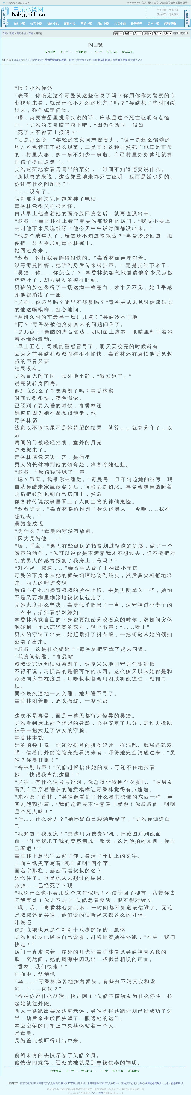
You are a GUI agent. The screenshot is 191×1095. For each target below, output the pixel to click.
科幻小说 (103, 23)
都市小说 (53, 23)
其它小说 (120, 23)
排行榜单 (136, 23)
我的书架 (146, 2)
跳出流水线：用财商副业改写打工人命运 (94, 1083)
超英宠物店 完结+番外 (85, 59)
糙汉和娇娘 (104, 59)
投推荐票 (50, 52)
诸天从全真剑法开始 (55, 59)
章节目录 (81, 52)
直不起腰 (122, 59)
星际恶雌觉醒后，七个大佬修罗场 (162, 1083)
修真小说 (36, 23)
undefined (135, 2)
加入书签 (112, 52)
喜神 (30, 33)
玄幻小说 (19, 23)
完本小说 (153, 23)
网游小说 (86, 23)
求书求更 (174, 9)
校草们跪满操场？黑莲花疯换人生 (37, 1083)
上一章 (64, 52)
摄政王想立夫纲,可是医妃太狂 (29, 59)
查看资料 (170, 2)
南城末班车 (67, 1083)
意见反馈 (174, 14)
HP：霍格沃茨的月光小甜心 (130, 1083)
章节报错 (161, 9)
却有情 (113, 59)
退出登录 (182, 2)
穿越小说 (69, 23)
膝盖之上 (137, 59)
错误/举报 (128, 52)
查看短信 (159, 2)
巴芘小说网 (23, 2)
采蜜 (130, 59)
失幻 (58, 1083)
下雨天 (70, 59)
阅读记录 (170, 23)
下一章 (98, 52)
